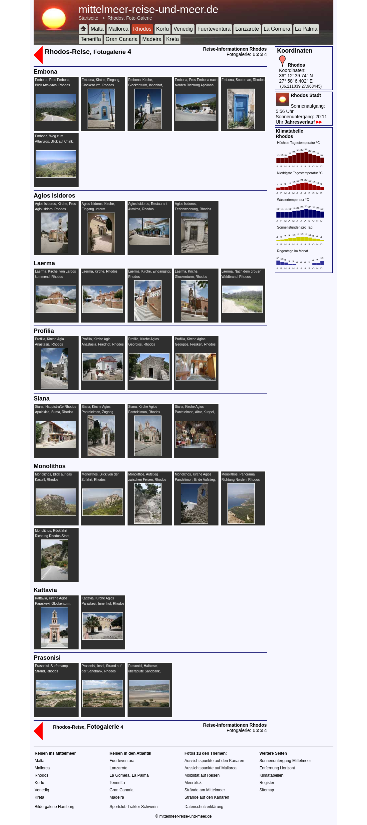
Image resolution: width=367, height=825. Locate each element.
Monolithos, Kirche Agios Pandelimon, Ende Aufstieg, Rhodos (195, 479)
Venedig (183, 29)
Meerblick (192, 782)
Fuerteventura (214, 29)
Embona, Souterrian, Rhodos (242, 80)
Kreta (172, 39)
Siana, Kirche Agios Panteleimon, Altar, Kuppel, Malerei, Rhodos (195, 412)
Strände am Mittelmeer (204, 790)
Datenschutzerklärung (203, 806)
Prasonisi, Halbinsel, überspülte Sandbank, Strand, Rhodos (144, 671)
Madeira (152, 39)
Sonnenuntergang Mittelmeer (285, 760)
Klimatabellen (271, 775)
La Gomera (277, 29)
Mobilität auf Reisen (201, 775)
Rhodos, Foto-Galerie (130, 18)
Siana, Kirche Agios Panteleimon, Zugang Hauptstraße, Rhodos (97, 412)
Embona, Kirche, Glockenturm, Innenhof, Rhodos (145, 85)
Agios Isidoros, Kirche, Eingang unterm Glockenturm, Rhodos (98, 209)
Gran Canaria (122, 39)
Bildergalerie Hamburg (54, 806)
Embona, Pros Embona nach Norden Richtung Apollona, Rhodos (196, 85)
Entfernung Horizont (277, 768)
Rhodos (142, 29)
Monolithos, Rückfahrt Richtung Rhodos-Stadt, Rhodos (52, 536)
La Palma (306, 29)
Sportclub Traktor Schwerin (134, 806)
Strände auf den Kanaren (206, 797)
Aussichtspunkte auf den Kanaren (214, 760)
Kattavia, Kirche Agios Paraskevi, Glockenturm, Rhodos (53, 603)
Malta (97, 29)
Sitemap (266, 790)
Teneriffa (91, 39)
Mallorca (118, 29)
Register (266, 782)
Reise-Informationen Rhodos (235, 49)
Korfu (162, 29)
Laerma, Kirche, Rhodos (100, 271)
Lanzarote (247, 29)
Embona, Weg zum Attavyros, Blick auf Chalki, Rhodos (54, 141)
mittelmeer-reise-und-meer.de (148, 9)
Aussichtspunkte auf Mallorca (210, 768)
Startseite (88, 18)
